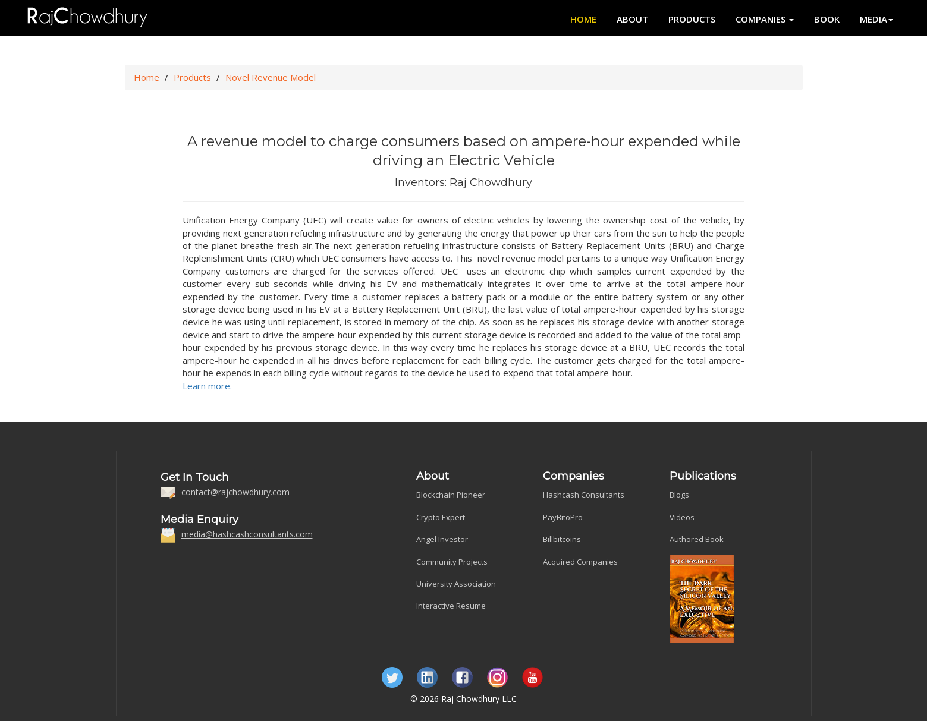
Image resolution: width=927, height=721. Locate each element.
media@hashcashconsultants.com (247, 534)
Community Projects (452, 561)
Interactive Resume (451, 605)
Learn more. (207, 386)
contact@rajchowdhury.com (235, 492)
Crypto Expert (440, 517)
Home (583, 19)
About (632, 19)
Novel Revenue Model (270, 77)
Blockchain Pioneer (450, 494)
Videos (682, 517)
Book (827, 19)
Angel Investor (442, 539)
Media (876, 19)
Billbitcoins (562, 539)
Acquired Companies (580, 561)
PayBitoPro (563, 517)
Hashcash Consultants (583, 494)
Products (691, 19)
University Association (456, 583)
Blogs (679, 494)
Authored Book (697, 539)
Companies (765, 19)
